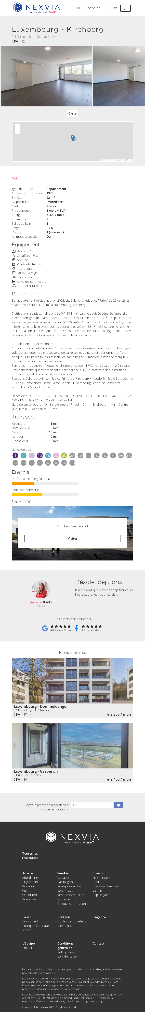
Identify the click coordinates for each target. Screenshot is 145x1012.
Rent (96, 882)
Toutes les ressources (30, 855)
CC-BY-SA (122, 160)
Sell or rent (30, 895)
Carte (72, 113)
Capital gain (65, 882)
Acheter (94, 7)
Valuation (28, 886)
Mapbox (129, 160)
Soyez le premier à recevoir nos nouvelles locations (46, 807)
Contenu (63, 917)
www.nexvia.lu (72, 989)
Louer (26, 917)
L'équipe (28, 943)
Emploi (27, 948)
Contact (98, 943)
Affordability (30, 878)
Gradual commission (71, 904)
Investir (98, 873)
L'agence (99, 917)
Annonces (29, 899)
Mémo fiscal (65, 926)
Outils (77, 7)
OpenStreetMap (114, 160)
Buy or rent (30, 882)
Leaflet (105, 160)
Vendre (111, 7)
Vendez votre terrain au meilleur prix (71, 897)
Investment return (105, 886)
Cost (25, 891)
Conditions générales (65, 945)
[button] (73, 138)
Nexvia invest (101, 878)
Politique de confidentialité (67, 954)
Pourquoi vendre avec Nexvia (69, 888)
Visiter (72, 538)
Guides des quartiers (71, 921)
